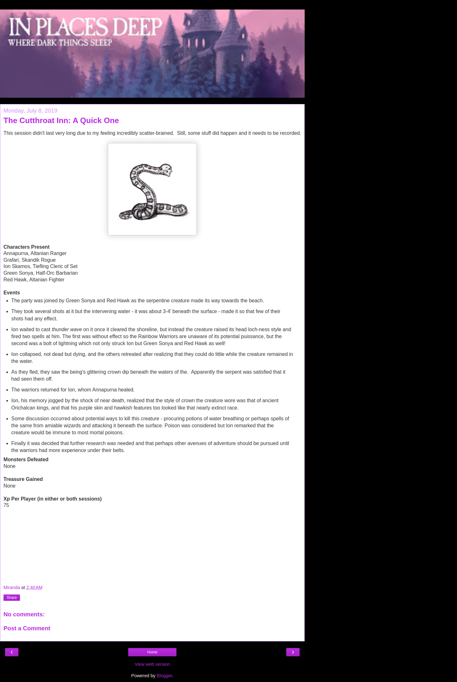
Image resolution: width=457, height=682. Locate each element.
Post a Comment (26, 628)
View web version (152, 664)
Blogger (164, 675)
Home (152, 652)
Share (12, 597)
